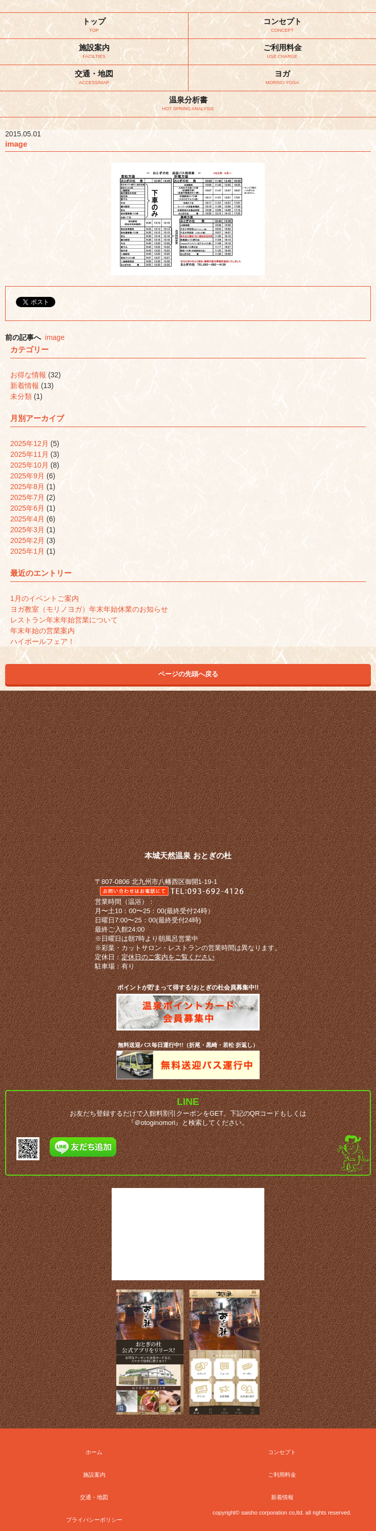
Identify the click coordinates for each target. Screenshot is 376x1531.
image (55, 337)
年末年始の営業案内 (42, 631)
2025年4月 (27, 519)
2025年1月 (27, 551)
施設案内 (94, 1475)
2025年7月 (27, 497)
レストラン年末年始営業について (64, 620)
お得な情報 (28, 375)
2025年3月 (27, 530)
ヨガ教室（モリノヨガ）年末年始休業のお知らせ (89, 609)
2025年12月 (29, 443)
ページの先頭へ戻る (188, 674)
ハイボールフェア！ (42, 641)
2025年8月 (27, 486)
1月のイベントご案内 (44, 598)
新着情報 (24, 385)
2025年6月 (27, 508)
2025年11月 (29, 454)
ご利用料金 (282, 1475)
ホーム (94, 1452)
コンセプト (282, 1452)
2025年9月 (27, 476)
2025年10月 (29, 465)
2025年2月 (27, 540)
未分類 (21, 396)
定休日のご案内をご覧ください (168, 957)
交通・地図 (94, 1497)
